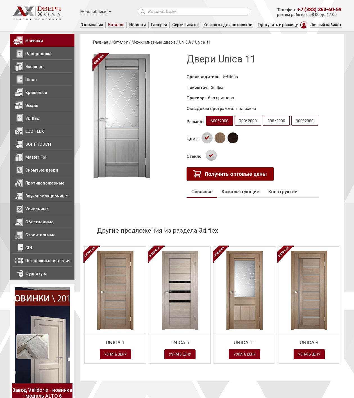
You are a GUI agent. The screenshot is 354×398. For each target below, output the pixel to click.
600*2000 (219, 120)
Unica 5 (180, 342)
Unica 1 (115, 342)
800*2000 (276, 120)
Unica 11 (244, 342)
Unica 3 (309, 342)
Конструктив (281, 191)
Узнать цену (115, 355)
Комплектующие (239, 191)
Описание (201, 191)
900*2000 (305, 120)
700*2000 (248, 120)
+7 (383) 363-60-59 (319, 9)
